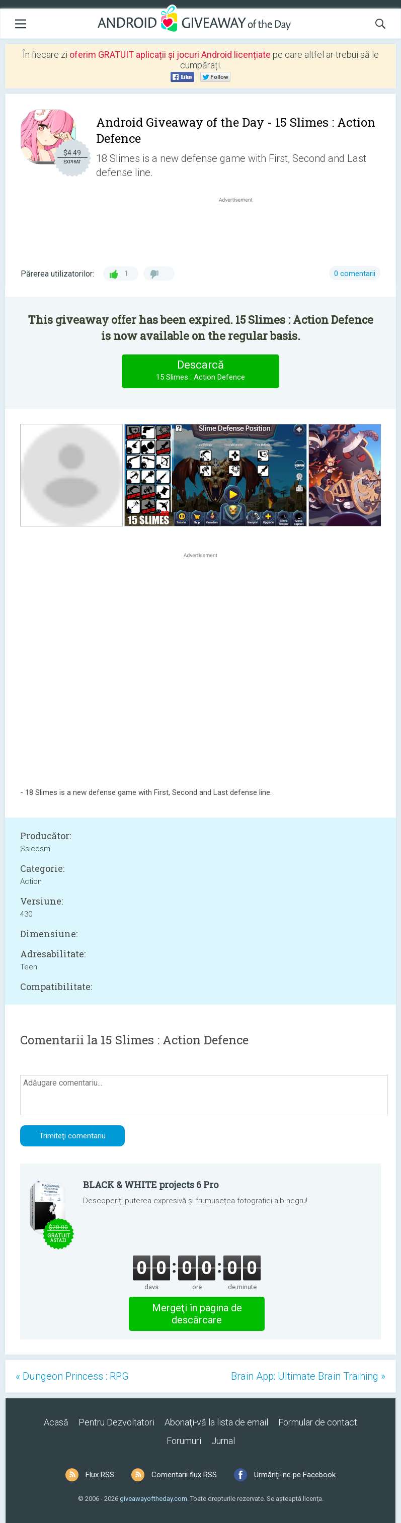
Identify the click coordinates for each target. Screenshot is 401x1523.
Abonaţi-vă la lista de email (216, 1422)
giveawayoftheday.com (153, 1498)
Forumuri (184, 1441)
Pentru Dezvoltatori (116, 1422)
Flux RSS (100, 1474)
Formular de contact (317, 1422)
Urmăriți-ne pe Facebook (295, 1474)
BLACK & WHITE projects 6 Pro (150, 1185)
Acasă (56, 1422)
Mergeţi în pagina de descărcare (197, 1314)
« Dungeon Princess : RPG (72, 1376)
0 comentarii (354, 273)
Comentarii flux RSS (184, 1474)
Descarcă (201, 371)
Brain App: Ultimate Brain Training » (308, 1376)
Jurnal (223, 1441)
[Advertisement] (240, 229)
